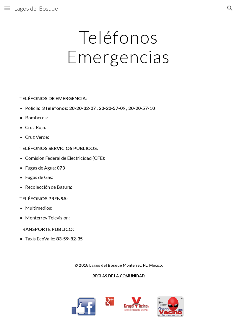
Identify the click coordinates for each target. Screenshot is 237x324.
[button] (7, 8)
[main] (118, 47)
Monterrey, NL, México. (143, 265)
